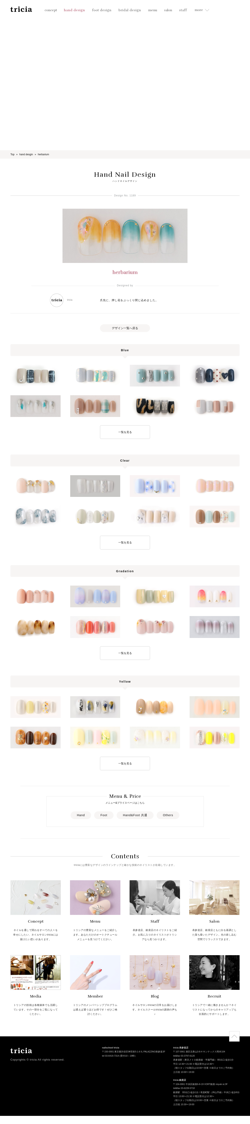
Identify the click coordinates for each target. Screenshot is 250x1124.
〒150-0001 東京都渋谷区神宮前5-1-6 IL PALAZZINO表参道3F (133, 1052)
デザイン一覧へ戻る (125, 328)
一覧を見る (125, 432)
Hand (81, 815)
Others (168, 815)
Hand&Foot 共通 (135, 815)
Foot (103, 815)
